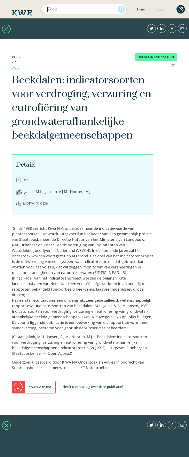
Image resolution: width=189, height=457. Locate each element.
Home (141, 9)
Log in (161, 9)
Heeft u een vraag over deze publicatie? (93, 386)
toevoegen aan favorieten (156, 57)
